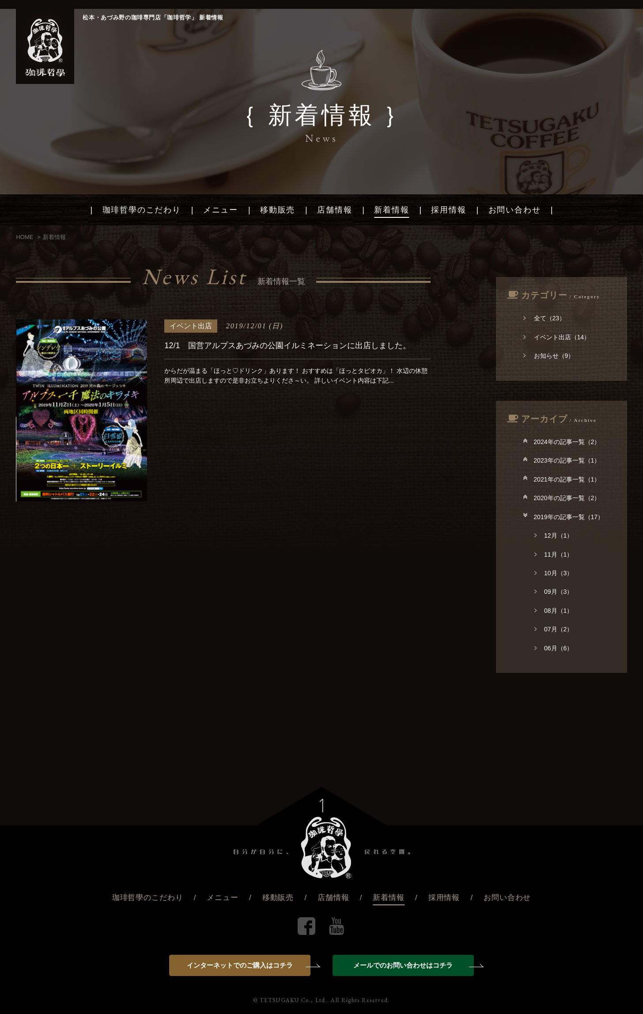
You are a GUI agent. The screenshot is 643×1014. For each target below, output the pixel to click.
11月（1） (553, 554)
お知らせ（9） (548, 355)
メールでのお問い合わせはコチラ (413, 965)
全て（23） (544, 318)
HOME (24, 237)
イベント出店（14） (556, 337)
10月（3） (553, 573)
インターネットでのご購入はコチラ (248, 965)
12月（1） (553, 535)
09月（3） (553, 591)
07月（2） (553, 629)
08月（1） (553, 610)
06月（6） (553, 648)
